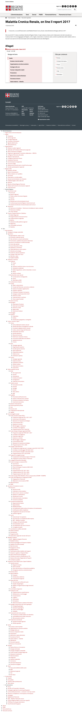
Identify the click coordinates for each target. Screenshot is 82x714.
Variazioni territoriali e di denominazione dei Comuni (23, 205)
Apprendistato (16, 506)
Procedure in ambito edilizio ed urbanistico (23, 616)
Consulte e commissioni (13, 141)
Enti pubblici (11, 681)
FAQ (58, 71)
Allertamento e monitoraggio (20, 595)
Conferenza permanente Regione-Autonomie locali (22, 203)
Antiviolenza (16, 377)
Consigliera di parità (17, 528)
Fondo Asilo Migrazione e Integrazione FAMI (20, 478)
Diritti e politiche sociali (13, 370)
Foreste (12, 284)
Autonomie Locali (12, 191)
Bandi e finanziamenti (13, 172)
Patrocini (10, 182)
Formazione (16, 602)
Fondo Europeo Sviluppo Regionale (18, 653)
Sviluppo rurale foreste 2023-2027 (21, 294)
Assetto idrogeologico (18, 585)
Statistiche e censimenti (16, 248)
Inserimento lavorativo (18, 402)
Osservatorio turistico (18, 366)
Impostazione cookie (44, 119)
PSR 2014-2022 (14, 256)
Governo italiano (9, 1)
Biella (23, 113)
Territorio (12, 315)
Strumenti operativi (15, 643)
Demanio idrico (14, 573)
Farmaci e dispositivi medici (17, 70)
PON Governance (14, 483)
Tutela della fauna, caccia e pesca (18, 249)
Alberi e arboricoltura (18, 286)
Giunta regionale (12, 138)
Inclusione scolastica (18, 500)
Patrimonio (10, 206)
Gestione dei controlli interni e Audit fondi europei (20, 165)
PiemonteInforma (50, 14)
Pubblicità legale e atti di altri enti (16, 181)
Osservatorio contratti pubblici (15, 177)
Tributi (9, 667)
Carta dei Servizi (11, 188)
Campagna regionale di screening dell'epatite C (19, 691)
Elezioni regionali (14, 194)
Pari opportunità (17, 373)
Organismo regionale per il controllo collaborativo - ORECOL (22, 153)
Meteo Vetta (16, 310)
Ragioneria (12, 224)
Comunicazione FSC (17, 466)
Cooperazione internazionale (17, 411)
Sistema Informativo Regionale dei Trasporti (20, 559)
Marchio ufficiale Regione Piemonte (16, 184)
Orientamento (13, 533)
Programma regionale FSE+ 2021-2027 (22, 418)
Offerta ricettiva (16, 365)
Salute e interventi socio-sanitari (21, 399)
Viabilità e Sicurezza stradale (17, 545)
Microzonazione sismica (18, 619)
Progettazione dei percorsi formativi (21, 512)
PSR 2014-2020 (17, 296)
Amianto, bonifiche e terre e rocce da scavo (23, 267)
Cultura (12, 323)
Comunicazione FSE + (18, 423)
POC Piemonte (16, 469)
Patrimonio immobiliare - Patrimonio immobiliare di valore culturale (26, 208)
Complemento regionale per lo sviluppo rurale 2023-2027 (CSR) (28, 449)
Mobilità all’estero (17, 507)
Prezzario (15, 576)
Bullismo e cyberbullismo (19, 495)
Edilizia (14, 318)
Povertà (15, 387)
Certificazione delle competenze (20, 511)
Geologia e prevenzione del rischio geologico (21, 605)
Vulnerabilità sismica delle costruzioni (22, 617)
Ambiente (12, 262)
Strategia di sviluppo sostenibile (15, 232)
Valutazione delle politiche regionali (18, 222)
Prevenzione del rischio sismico (17, 614)
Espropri (12, 198)
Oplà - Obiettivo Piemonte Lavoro (16, 700)
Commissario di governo (16, 590)
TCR (11, 674)
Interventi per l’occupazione (19, 518)
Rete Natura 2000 (17, 280)
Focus (58, 64)
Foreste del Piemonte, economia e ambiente (23, 287)
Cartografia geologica (18, 607)
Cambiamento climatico (16, 282)
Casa (11, 408)
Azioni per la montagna (18, 306)
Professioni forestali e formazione (21, 292)
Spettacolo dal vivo (17, 341)
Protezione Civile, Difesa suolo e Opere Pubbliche (19, 562)
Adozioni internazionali (15, 404)
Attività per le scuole (18, 497)
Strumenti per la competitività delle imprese (23, 519)
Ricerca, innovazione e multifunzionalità (20, 243)
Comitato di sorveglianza (19, 428)
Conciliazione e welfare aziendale (18, 530)
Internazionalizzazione (15, 664)
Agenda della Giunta (12, 143)
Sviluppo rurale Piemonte (16, 447)
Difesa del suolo (14, 581)
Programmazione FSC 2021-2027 (21, 471)
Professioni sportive (17, 356)
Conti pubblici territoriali (16, 225)
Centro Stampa (13, 212)
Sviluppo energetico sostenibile (17, 652)
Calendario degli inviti (18, 437)
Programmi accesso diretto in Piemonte (22, 459)
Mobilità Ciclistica (14, 542)
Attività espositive (17, 334)
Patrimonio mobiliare (15, 210)
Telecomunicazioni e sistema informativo (23, 604)
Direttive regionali (17, 514)
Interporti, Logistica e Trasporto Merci (19, 554)
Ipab (14, 394)
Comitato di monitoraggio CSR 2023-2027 (23, 451)
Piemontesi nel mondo (18, 332)
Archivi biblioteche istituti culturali (21, 325)
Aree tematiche (8, 231)
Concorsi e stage (12, 163)
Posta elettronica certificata (64, 125)
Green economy (14, 301)
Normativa (59, 74)
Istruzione (12, 488)
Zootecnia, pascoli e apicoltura (17, 253)
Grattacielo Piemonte (13, 160)
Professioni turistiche (18, 363)
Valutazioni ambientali (18, 268)
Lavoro (12, 516)
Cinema (14, 342)
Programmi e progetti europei (17, 456)
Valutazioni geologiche (18, 609)
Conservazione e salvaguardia (20, 277)
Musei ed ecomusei (17, 335)
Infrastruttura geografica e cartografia (22, 320)
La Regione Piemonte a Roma (15, 158)
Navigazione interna (15, 549)
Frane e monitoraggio (18, 610)
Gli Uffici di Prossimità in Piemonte (16, 690)
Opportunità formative (18, 504)
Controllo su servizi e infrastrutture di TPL (20, 557)
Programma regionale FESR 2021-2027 (22, 433)
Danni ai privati (16, 567)
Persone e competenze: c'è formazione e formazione (20, 695)
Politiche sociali (14, 384)
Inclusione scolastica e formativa (21, 401)
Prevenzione (13, 73)
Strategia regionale (17, 346)
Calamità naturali (14, 564)
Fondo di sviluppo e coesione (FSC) (18, 463)
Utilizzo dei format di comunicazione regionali (19, 186)
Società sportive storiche (19, 349)
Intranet (74, 125)
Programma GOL (14, 535)
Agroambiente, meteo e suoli (17, 236)
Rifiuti (14, 272)
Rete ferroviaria (14, 547)
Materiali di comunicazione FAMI (21, 482)
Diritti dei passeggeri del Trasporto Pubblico (20, 543)
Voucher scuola (16, 490)
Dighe (14, 588)
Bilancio (12, 220)
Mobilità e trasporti (12, 538)
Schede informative (62, 61)
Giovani (14, 375)
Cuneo (23, 115)
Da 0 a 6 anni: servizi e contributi (21, 494)
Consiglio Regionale (12, 139)
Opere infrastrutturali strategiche (18, 555)
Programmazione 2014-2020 (20, 445)
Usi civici (12, 200)
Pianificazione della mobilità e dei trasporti (20, 552)
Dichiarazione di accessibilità (11, 125)
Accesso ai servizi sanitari (16, 61)
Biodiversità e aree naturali (16, 275)
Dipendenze (13, 641)
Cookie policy (33, 125)
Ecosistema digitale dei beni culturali (21, 329)
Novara (31, 110)
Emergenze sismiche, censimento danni (22, 571)
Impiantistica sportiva (18, 353)
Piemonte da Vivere (65, 14)
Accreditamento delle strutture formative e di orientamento (27, 509)
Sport (11, 344)
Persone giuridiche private (16, 406)
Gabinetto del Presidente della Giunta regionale (19, 150)
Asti (23, 111)
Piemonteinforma (12, 145)
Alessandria (25, 110)
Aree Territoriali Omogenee (14, 705)
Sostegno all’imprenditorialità (20, 523)
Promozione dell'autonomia (19, 397)
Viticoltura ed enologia (15, 251)
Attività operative (17, 624)
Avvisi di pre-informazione (19, 420)
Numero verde (41, 108)
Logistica (15, 598)
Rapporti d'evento (17, 566)
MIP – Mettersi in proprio (19, 521)
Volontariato (16, 600)
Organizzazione (9, 146)
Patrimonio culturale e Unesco (20, 337)
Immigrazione (16, 380)
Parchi (14, 279)
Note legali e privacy (24, 125)
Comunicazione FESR (18, 442)
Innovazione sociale (17, 385)
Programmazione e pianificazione (21, 593)
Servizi (34, 14)
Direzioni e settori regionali (14, 148)
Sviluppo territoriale (15, 650)
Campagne (10, 696)
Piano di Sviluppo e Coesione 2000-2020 (23, 468)
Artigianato (13, 659)
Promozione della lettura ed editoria (21, 339)
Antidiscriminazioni (17, 378)
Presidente (10, 136)
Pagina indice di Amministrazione (13, 133)
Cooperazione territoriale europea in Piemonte (24, 457)
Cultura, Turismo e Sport (13, 322)
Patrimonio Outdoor (18, 311)
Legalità (12, 413)
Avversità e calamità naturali (17, 237)
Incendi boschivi (17, 597)
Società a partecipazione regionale (16, 167)
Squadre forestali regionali (19, 623)
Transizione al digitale (15, 665)
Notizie (58, 58)
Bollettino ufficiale (12, 170)
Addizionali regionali (15, 672)
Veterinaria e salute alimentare (18, 76)
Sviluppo (10, 647)
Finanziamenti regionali (18, 579)
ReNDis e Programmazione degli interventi (23, 586)
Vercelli (31, 115)
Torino (31, 111)
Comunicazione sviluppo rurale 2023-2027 (23, 452)
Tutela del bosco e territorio (19, 298)
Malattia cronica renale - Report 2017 (16, 49)
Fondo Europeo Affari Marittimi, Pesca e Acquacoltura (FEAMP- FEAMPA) (28, 476)
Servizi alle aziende (14, 244)
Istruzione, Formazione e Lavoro (15, 487)
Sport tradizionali (17, 351)
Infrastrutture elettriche (18, 578)
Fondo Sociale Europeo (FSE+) (17, 416)
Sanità (10, 58)
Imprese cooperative (15, 660)
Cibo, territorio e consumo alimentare (19, 239)
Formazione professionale (16, 502)
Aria (14, 265)
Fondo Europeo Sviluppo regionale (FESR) (20, 432)
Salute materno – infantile (17, 81)
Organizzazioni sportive (18, 347)
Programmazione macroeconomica (18, 217)
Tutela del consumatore (18, 382)
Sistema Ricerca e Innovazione (17, 648)
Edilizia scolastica (14, 531)
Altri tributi (12, 676)
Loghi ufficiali (41, 125)
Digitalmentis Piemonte (13, 698)
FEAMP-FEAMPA (14, 258)
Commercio (13, 662)
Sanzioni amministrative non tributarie (17, 179)
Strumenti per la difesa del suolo (20, 583)
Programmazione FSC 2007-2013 (21, 475)
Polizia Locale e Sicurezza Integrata (18, 196)
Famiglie (15, 389)
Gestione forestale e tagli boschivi (21, 289)
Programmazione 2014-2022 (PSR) (21, 454)
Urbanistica (15, 316)
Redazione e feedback (51, 125)
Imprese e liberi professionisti (15, 683)
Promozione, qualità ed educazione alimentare (21, 241)
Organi (6, 134)
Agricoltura (10, 234)
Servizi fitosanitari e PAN (16, 246)
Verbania (32, 113)
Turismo (12, 358)
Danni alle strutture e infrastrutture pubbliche (24, 569)
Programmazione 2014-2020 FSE (21, 430)
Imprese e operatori (17, 291)
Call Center (10, 176)
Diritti (11, 372)
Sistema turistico (17, 361)
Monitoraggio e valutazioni (19, 427)
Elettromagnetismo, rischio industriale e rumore (24, 270)
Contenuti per (8, 678)
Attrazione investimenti (16, 655)
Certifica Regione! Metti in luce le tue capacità (19, 702)
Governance (16, 464)
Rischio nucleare (17, 274)
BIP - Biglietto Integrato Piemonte (18, 540)
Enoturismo (16, 368)
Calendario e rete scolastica (19, 492)
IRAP (11, 671)
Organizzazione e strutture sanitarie (19, 64)
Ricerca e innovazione (15, 645)
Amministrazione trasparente (15, 162)
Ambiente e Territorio (13, 260)
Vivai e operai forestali (18, 299)
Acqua (14, 263)
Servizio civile (13, 409)
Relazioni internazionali (13, 157)
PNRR (41, 14)
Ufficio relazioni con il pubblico (15, 174)
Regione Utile (8, 169)
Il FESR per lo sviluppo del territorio (16, 703)
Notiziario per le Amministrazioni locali (19, 201)
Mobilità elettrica (14, 550)
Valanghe (15, 612)
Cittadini (10, 679)
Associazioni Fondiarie (18, 304)
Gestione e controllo (18, 425)
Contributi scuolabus (15, 561)
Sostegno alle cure (15, 67)
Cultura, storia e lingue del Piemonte (21, 330)
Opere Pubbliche (14, 574)
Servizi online (60, 68)
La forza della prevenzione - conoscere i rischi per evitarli (21, 693)
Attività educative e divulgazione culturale (23, 327)
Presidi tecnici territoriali (16, 621)
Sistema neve (16, 354)
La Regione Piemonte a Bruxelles (16, 155)
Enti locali (12, 193)
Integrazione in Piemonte (19, 480)
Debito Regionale (14, 215)
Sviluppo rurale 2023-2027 (16, 255)
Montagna (12, 303)
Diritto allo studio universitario (20, 499)
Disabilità (12, 396)
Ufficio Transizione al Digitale (15, 151)
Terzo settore (16, 392)
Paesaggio (12, 313)
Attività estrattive (14, 657)
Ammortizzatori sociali (18, 525)
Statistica (12, 227)
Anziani (14, 390)
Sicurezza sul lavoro (15, 79)
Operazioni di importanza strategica (21, 421)
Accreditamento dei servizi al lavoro (21, 526)
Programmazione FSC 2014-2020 (21, 473)
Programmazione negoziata (17, 218)
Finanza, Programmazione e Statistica (17, 213)
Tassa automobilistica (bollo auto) (18, 669)
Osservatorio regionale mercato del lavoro (20, 537)
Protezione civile (14, 592)
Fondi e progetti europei (13, 414)
